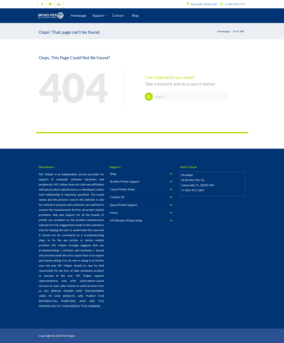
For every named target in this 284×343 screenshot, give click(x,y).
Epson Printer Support (123, 204)
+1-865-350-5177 (232, 4)
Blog (113, 173)
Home (114, 212)
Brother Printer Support (124, 181)
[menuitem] (78, 15)
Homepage (224, 31)
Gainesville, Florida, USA (202, 4)
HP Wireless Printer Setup (126, 220)
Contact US (117, 197)
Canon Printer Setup (122, 189)
